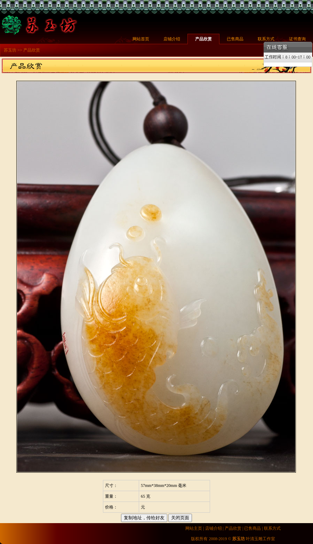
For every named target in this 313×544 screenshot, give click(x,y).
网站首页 (141, 39)
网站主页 (193, 528)
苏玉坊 (10, 50)
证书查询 (297, 39)
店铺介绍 (171, 39)
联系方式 (266, 39)
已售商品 (235, 39)
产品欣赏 (203, 39)
